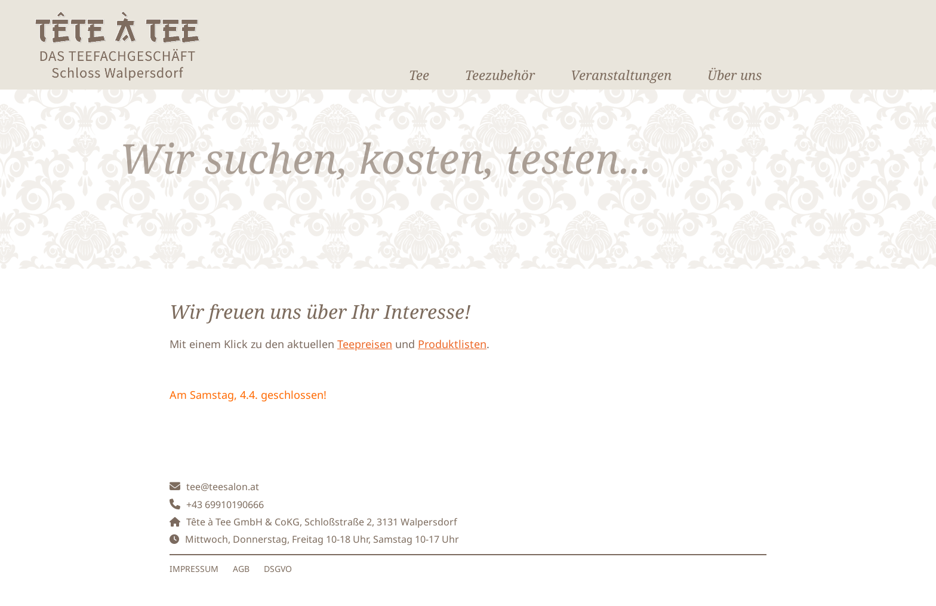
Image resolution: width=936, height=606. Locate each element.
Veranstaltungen (621, 75)
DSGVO (278, 568)
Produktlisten (452, 344)
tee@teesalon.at (222, 486)
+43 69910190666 (225, 504)
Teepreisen (364, 344)
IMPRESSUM (194, 568)
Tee (419, 75)
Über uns (734, 75)
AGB (241, 568)
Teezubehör (500, 75)
